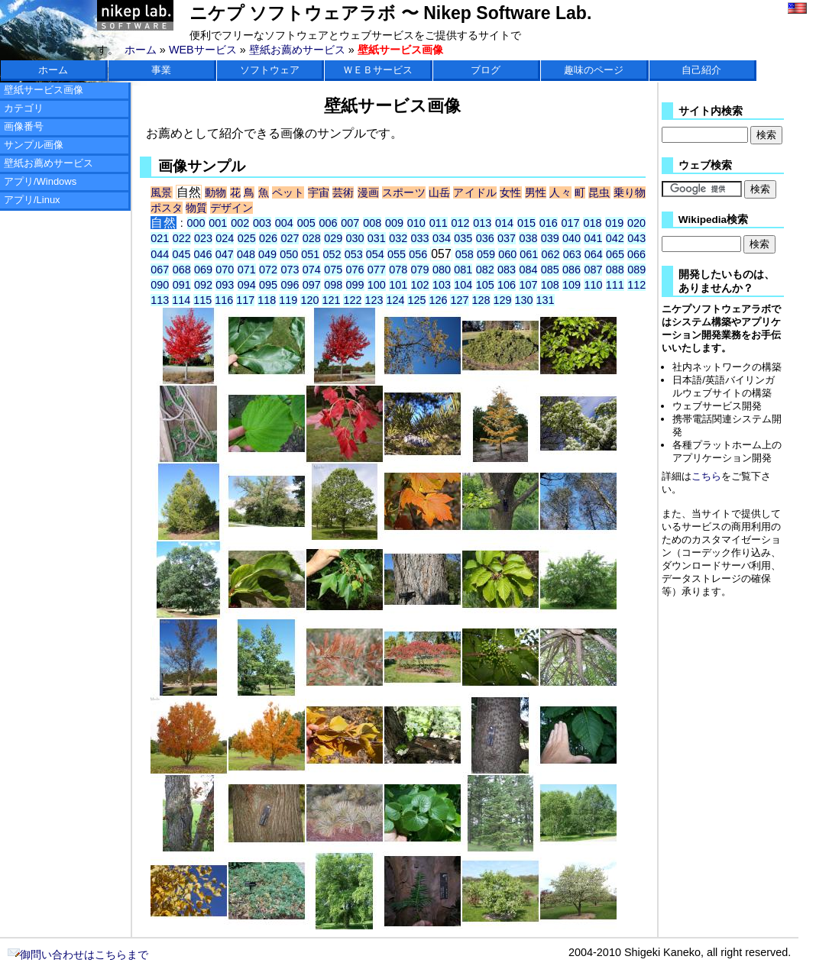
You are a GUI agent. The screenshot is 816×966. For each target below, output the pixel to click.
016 (548, 223)
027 (289, 238)
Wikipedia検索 (713, 219)
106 (506, 285)
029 (333, 238)
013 (482, 223)
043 (636, 238)
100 (377, 285)
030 (355, 238)
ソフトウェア (270, 70)
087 (593, 269)
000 (196, 223)
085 (550, 269)
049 (267, 254)
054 (375, 254)
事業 (161, 70)
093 (224, 285)
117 (245, 300)
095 (268, 285)
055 (396, 254)
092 (203, 285)
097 (312, 285)
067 (160, 269)
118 (266, 300)
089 (636, 269)
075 (333, 269)
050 (289, 254)
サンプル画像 (33, 144)
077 (377, 269)
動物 (215, 192)
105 (485, 285)
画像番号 (24, 126)
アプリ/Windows (40, 181)
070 (224, 269)
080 (441, 269)
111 (615, 285)
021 (160, 238)
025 (247, 238)
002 (240, 223)
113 (160, 300)
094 (247, 285)
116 (224, 300)
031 (377, 238)
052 (332, 254)
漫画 (368, 192)
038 (528, 238)
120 (309, 300)
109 (571, 285)
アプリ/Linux (32, 199)
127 (459, 300)
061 (529, 254)
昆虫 (599, 192)
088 (615, 269)
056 (418, 254)
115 (202, 300)
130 (524, 300)
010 (416, 223)
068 (182, 269)
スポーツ (404, 192)
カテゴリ (24, 108)
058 (464, 254)
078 (398, 269)
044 (160, 254)
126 (438, 300)
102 (420, 285)
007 (350, 223)
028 (312, 238)
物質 (196, 208)
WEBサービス (203, 50)
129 (503, 300)
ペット (288, 192)
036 (485, 238)
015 (526, 223)
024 (224, 238)
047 (224, 254)
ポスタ (167, 208)
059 (486, 254)
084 (528, 269)
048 (246, 254)
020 (636, 223)
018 (592, 223)
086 (571, 269)
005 (306, 223)
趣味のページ (593, 70)
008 (372, 223)
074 (312, 269)
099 (355, 285)
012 (460, 223)
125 (416, 300)
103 (441, 285)
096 (289, 285)
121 (331, 300)
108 (550, 285)
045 (181, 254)
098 (333, 285)
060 (507, 254)
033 (420, 238)
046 (203, 254)
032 (398, 238)
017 (571, 223)
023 (203, 238)
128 (481, 300)
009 (394, 223)
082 (485, 269)
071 (247, 269)
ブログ (485, 70)
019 (614, 223)
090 (160, 285)
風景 (161, 192)
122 (352, 300)
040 (571, 238)
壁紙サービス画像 (43, 89)
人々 (560, 192)
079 (420, 269)
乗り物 (630, 192)
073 (289, 269)
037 (506, 238)
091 (182, 285)
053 (354, 254)
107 (528, 285)
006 (328, 223)
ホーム (141, 50)
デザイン (231, 208)
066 (636, 254)
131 (545, 300)
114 (181, 300)
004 (284, 223)
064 (593, 254)
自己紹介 (701, 70)
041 (593, 238)
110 (593, 285)
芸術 (343, 192)
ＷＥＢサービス (378, 70)
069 (203, 269)
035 (463, 238)
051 (310, 254)
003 (262, 223)
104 (463, 285)
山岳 (439, 192)
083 (506, 269)
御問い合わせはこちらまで (78, 954)
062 (550, 254)
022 (182, 238)
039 (550, 238)
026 (268, 238)
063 (572, 254)
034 (441, 238)
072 (268, 269)
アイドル (475, 192)
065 (615, 254)
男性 (535, 192)
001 (218, 223)
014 (504, 223)
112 (636, 285)
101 (398, 285)
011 (438, 223)
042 (615, 238)
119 (288, 300)
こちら (706, 476)
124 (395, 300)
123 (373, 300)
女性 (510, 192)
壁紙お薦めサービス (297, 50)
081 (463, 269)
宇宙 (318, 192)
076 (355, 269)
